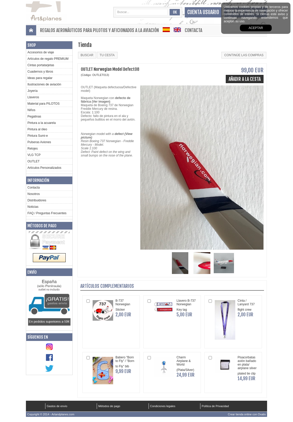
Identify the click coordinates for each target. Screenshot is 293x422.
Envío (32, 272)
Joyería (32, 91)
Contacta (193, 30)
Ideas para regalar (39, 78)
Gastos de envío (57, 406)
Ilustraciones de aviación (44, 84)
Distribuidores (36, 200)
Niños (31, 110)
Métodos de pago (41, 225)
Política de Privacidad (215, 406)
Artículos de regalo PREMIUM (48, 59)
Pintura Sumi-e (37, 136)
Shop (31, 45)
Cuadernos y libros (40, 71)
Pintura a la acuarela (41, 123)
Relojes (32, 148)
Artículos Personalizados (44, 168)
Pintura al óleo (37, 129)
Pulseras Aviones (39, 142)
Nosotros (33, 194)
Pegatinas (34, 116)
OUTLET (33, 161)
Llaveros (33, 97)
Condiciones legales (162, 406)
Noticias (32, 207)
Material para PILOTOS (43, 103)
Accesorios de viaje (40, 52)
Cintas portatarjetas (40, 65)
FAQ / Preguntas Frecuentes (46, 213)
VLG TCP (34, 155)
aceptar (256, 28)
